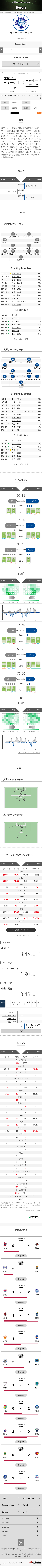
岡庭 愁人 (16, 277)
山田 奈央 (16, 444)
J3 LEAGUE (5, 1527)
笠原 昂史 (16, 274)
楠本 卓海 (16, 405)
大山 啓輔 (16, 292)
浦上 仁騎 (16, 280)
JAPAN (25, 1505)
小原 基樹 (16, 421)
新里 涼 (15, 450)
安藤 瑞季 (16, 456)
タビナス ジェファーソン (22, 411)
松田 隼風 (16, 447)
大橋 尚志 (16, 325)
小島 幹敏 (16, 295)
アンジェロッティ (19, 301)
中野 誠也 (16, 334)
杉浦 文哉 (16, 402)
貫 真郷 (15, 321)
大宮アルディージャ (9, 82)
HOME (2, 12)
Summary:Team (28, 1498)
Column (5, 1512)
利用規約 (4, 1549)
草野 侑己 (16, 430)
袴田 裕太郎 (17, 283)
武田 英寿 (16, 414)
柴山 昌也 (16, 328)
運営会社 (31, 1549)
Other (3, 1536)
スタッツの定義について (31, 1210)
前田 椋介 (16, 418)
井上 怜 (15, 424)
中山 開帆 (16, 399)
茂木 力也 (16, 286)
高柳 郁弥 (16, 289)
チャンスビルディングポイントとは (27, 935)
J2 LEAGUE (5, 1523)
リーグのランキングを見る (21, 930)
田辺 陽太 (16, 408)
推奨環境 (10, 1549)
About (25, 1512)
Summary (5, 1531)
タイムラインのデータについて (29, 753)
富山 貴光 (16, 305)
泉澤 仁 (15, 298)
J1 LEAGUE (5, 1518)
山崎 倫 (15, 331)
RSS (39, 113)
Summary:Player (8, 1505)
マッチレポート (21, 64)
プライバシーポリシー (20, 1549)
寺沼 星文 (16, 427)
